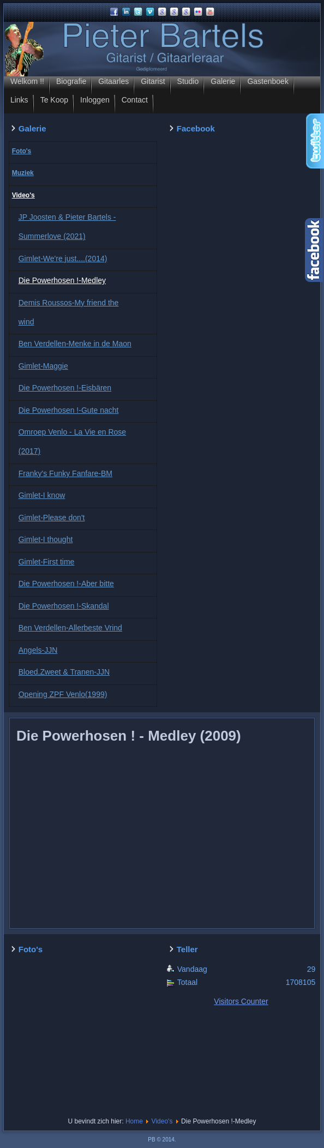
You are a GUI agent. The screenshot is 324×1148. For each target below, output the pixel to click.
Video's (23, 195)
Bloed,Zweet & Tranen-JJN (64, 672)
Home (134, 1121)
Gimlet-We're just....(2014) (63, 258)
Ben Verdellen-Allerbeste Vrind (70, 627)
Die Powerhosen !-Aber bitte (66, 583)
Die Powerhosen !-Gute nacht (69, 410)
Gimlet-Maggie (43, 366)
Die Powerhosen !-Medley (62, 280)
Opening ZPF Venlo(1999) (63, 694)
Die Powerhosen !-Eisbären (65, 387)
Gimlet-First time (47, 561)
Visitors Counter (241, 1001)
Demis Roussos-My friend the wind (69, 312)
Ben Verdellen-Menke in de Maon (75, 343)
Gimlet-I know (42, 495)
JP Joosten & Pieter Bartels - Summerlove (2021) (67, 227)
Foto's (22, 151)
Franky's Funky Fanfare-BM (65, 473)
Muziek (23, 173)
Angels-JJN (38, 650)
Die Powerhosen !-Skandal (64, 606)
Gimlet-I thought (46, 539)
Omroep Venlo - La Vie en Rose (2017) (72, 441)
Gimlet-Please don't (52, 517)
